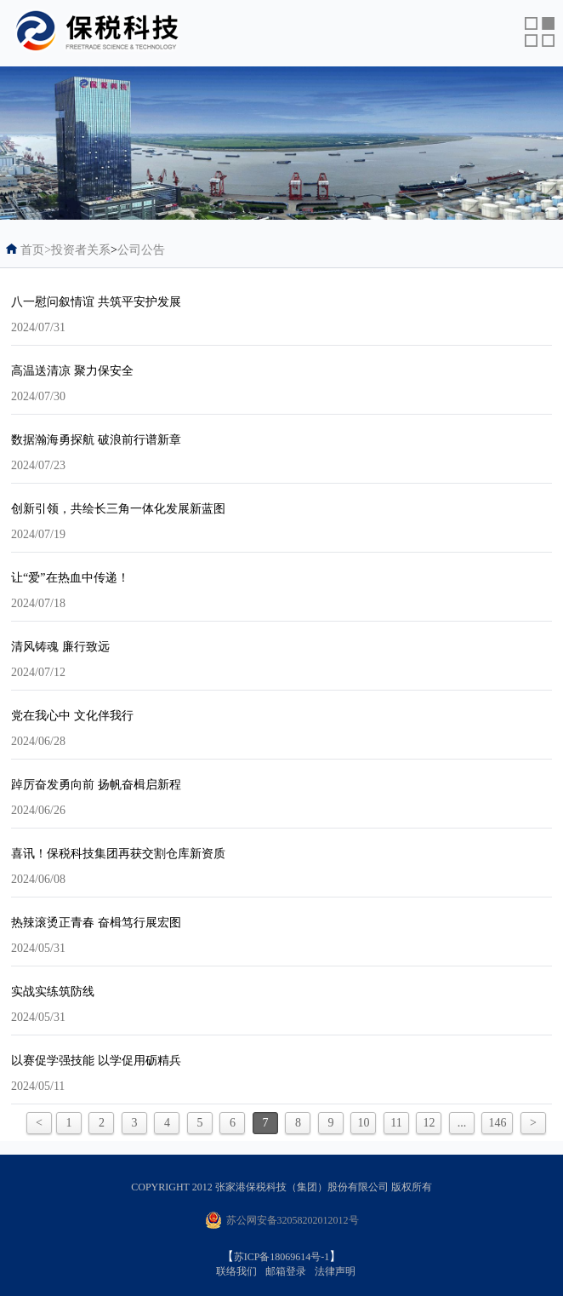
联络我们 (236, 1271)
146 (497, 1122)
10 (363, 1122)
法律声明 (335, 1271)
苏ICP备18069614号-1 (282, 1257)
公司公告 (141, 250)
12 (429, 1122)
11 (395, 1122)
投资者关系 (81, 250)
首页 (35, 250)
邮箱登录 (285, 1271)
